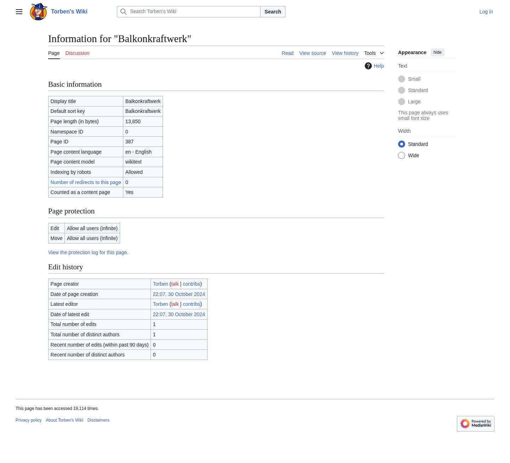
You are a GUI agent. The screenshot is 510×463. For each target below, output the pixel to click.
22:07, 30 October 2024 (179, 294)
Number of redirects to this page (86, 182)
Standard (418, 90)
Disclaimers (98, 420)
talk (175, 284)
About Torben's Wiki (64, 420)
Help (373, 65)
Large (414, 101)
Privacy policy (28, 420)
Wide (413, 155)
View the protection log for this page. (88, 252)
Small (414, 79)
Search (273, 12)
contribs (191, 284)
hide (438, 52)
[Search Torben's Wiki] (189, 11)
